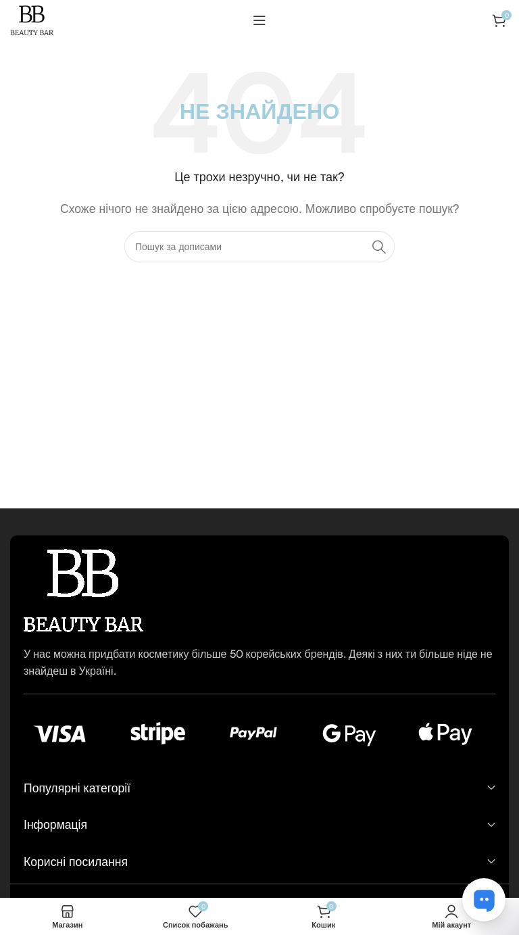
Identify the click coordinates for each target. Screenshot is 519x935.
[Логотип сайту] (31, 19)
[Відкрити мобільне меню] (259, 20)
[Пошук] (259, 246)
